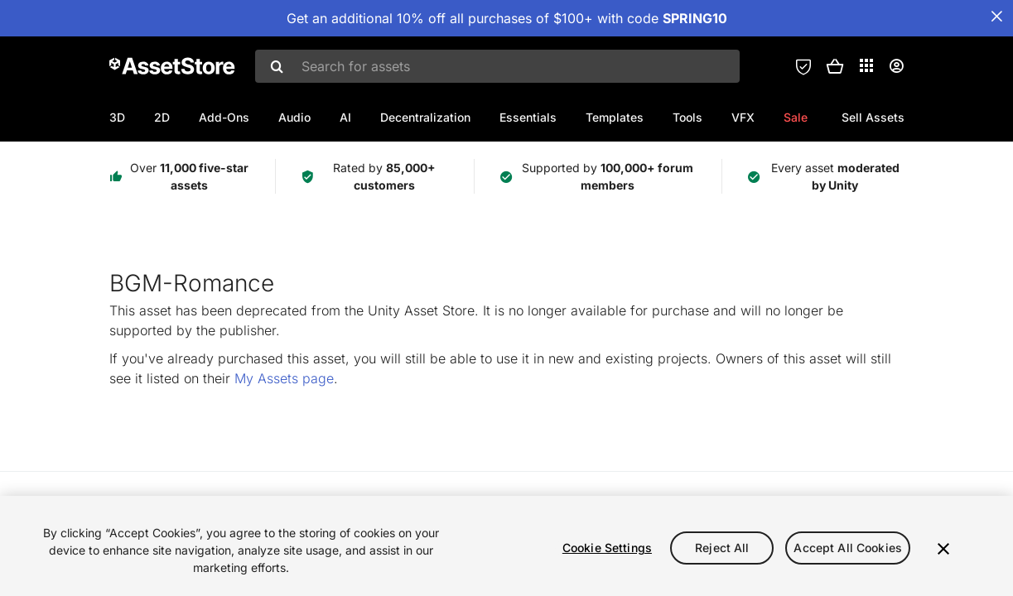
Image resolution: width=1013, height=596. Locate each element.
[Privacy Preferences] (803, 66)
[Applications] (866, 65)
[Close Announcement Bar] (996, 16)
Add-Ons (224, 117)
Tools (687, 117)
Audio (294, 117)
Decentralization (425, 117)
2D (162, 117)
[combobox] (497, 66)
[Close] (943, 549)
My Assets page (284, 378)
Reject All (722, 548)
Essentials (528, 117)
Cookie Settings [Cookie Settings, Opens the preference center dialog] (607, 548)
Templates (615, 117)
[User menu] (896, 66)
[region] (506, 546)
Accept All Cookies (848, 548)
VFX (743, 117)
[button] (835, 66)
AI (345, 117)
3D (117, 117)
